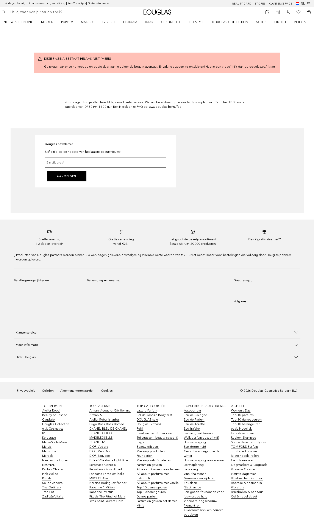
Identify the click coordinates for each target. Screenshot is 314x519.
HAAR (149, 22)
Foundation (145, 456)
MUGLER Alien (99, 478)
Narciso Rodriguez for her (108, 483)
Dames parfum (147, 496)
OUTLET (280, 22)
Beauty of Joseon (54, 415)
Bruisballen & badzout (247, 492)
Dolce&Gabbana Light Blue (108, 460)
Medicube (49, 451)
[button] (157, 332)
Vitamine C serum (243, 469)
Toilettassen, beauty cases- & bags (157, 440)
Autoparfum (192, 410)
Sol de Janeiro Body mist (154, 415)
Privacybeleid (26, 391)
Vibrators (237, 487)
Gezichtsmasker (242, 460)
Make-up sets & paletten (154, 460)
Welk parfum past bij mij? (201, 438)
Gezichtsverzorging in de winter (202, 453)
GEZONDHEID (171, 22)
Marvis (47, 447)
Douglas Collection (55, 424)
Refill (140, 428)
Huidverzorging (195, 442)
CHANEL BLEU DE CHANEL (108, 428)
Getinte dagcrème (243, 474)
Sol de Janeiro (52, 483)
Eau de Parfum (194, 419)
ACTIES (261, 22)
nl (300, 3)
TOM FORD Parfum (244, 447)
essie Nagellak (241, 428)
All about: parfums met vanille (158, 483)
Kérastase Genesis (102, 465)
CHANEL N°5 (98, 442)
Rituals (46, 478)
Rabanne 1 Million (102, 487)
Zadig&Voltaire (53, 496)
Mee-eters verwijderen (199, 478)
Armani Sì (96, 415)
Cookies (107, 391)
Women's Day (240, 410)
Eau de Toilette (194, 424)
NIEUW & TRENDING (18, 22)
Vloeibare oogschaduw (200, 501)
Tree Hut (48, 492)
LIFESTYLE (197, 22)
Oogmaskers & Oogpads (249, 465)
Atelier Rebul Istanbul (104, 419)
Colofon (48, 391)
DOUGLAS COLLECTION (230, 22)
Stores (260, 3)
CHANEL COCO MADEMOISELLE (100, 435)
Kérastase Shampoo (245, 433)
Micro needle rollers (245, 456)
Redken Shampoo (243, 438)
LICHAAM (130, 22)
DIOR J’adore (98, 447)
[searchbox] (42, 12)
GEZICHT (109, 22)
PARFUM (67, 22)
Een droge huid (195, 447)
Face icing (191, 469)
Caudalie (48, 419)
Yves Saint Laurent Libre (106, 501)
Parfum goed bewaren (200, 433)
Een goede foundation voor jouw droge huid (204, 494)
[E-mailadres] (105, 162)
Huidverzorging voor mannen (204, 460)
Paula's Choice (52, 469)
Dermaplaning (194, 465)
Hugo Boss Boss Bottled (106, 424)
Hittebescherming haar (247, 478)
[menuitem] (21, 22)
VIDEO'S (300, 22)
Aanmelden (66, 176)
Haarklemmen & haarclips (155, 433)
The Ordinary (51, 487)
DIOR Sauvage (99, 456)
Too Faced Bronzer (244, 451)
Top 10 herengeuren (151, 492)
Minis (140, 505)
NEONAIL (48, 465)
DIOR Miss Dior (100, 451)
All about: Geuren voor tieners (158, 469)
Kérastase (49, 438)
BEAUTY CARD (242, 3)
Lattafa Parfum (147, 410)
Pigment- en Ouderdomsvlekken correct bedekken (203, 510)
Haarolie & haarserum (246, 483)
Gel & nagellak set (244, 496)
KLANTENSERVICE (280, 3)
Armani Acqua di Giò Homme (110, 410)
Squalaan (190, 483)
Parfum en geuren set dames (157, 501)
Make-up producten (151, 451)
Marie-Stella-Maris (54, 442)
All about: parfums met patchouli (153, 476)
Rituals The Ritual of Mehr (107, 496)
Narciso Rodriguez (55, 460)
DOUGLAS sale (147, 419)
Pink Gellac (50, 474)
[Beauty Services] (267, 12)
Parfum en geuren (149, 465)
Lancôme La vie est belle (106, 474)
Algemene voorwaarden (77, 391)
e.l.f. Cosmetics (52, 428)
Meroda (47, 456)
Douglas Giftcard (149, 424)
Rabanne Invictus (101, 492)
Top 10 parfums (242, 415)
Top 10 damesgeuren (152, 487)
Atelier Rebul (51, 410)
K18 (45, 433)
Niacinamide (192, 487)
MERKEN (47, 22)
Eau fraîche (192, 428)
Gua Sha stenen (195, 474)
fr (309, 3)
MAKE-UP (88, 22)
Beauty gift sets (148, 447)
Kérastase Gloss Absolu (106, 469)
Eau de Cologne (195, 415)
